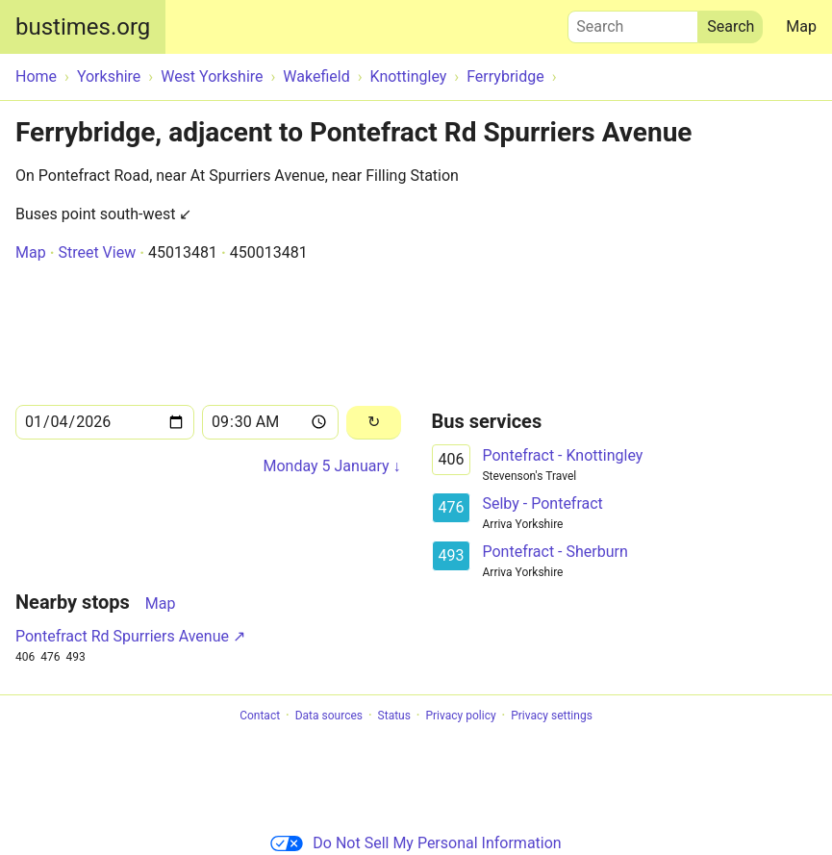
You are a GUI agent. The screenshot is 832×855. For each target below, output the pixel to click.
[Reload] (373, 423)
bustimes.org (82, 26)
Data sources (329, 715)
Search (632, 22)
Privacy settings (551, 715)
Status (394, 715)
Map (801, 26)
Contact (260, 715)
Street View (97, 252)
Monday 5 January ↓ (331, 466)
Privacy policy (460, 715)
